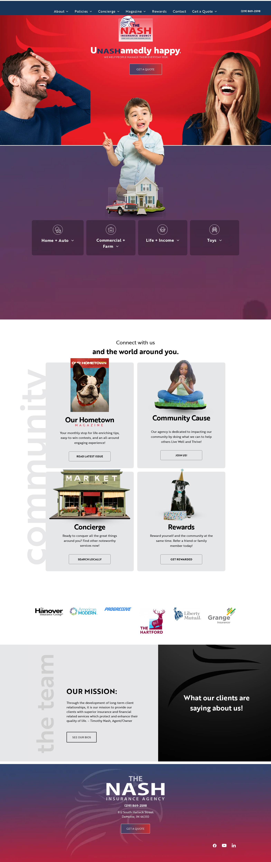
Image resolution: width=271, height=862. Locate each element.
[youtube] (224, 846)
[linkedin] (233, 846)
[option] (49, 611)
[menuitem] (61, 11)
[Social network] (214, 846)
